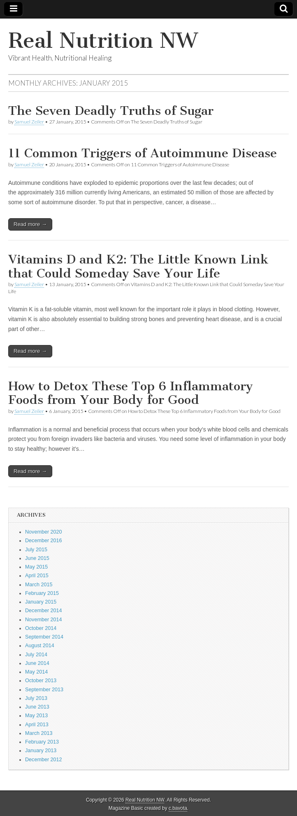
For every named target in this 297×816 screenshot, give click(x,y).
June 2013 (37, 707)
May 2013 (36, 715)
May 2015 (36, 567)
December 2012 (43, 759)
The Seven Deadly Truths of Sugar (110, 110)
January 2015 (40, 602)
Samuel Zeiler (29, 122)
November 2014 (43, 619)
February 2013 (42, 742)
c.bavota (178, 808)
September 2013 (44, 689)
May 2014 (36, 672)
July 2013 (36, 698)
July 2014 (36, 654)
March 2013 (39, 733)
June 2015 (37, 558)
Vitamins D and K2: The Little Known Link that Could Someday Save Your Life (138, 266)
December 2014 (43, 610)
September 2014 (44, 637)
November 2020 (43, 532)
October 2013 (40, 680)
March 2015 (39, 585)
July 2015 (36, 550)
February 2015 (42, 593)
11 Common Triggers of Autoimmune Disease (142, 153)
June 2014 (37, 663)
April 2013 (37, 724)
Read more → (30, 224)
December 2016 (43, 540)
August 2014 (39, 645)
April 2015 (37, 575)
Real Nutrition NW (102, 40)
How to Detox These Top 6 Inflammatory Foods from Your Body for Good (130, 393)
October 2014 (40, 628)
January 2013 (40, 750)
